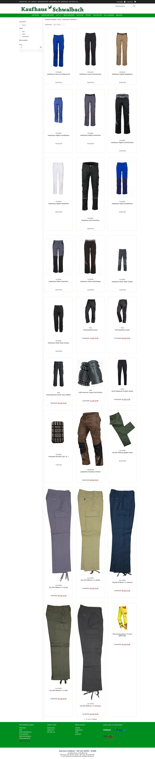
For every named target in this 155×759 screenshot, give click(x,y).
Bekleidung (69, 15)
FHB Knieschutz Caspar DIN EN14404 (90, 392)
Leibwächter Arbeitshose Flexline (90, 472)
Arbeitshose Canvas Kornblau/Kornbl (58, 74)
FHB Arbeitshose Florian (122, 330)
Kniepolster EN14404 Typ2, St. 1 (59, 456)
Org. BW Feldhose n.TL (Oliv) (58, 690)
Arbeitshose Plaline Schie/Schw (58, 281)
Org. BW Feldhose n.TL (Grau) (58, 587)
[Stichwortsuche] (125, 6)
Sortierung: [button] (48, 24)
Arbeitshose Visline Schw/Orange (90, 281)
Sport (88, 15)
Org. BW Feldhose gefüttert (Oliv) (122, 452)
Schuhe (80, 15)
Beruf (59, 15)
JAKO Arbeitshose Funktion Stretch (122, 391)
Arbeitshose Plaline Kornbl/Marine (122, 203)
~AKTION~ (35, 15)
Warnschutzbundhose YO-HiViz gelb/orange (122, 634)
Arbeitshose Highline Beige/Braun (122, 74)
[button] (121, 2)
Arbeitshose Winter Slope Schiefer (122, 281)
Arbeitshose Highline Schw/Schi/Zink (122, 142)
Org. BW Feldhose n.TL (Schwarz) (90, 706)
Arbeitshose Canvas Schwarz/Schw (90, 74)
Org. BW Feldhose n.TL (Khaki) (90, 580)
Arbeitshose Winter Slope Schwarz (58, 343)
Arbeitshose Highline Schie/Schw (90, 135)
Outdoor (97, 15)
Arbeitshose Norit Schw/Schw (90, 220)
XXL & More (109, 15)
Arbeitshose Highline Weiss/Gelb (58, 203)
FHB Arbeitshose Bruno (90, 330)
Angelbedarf (48, 15)
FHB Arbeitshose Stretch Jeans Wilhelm (58, 395)
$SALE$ (119, 15)
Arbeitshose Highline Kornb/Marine (58, 135)
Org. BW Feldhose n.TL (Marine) (122, 582)
